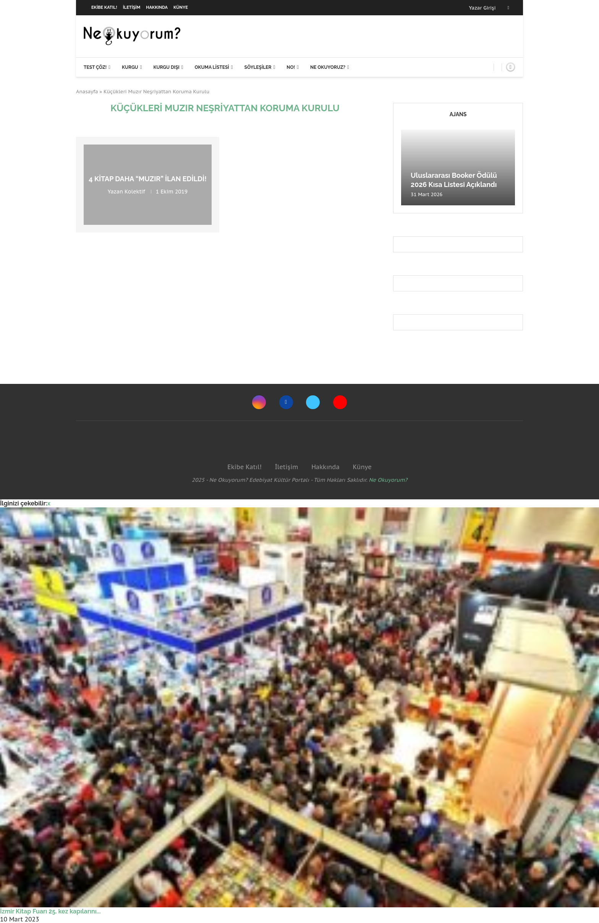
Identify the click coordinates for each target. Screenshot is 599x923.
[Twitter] (313, 402)
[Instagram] (259, 402)
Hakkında (157, 7)
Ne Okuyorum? (388, 479)
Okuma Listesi (211, 67)
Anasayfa (87, 91)
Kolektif (135, 191)
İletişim (132, 7)
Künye (180, 7)
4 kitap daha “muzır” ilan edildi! (147, 179)
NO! (291, 67)
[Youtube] (340, 402)
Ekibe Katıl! (104, 7)
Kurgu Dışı (166, 67)
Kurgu (130, 67)
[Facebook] (508, 7)
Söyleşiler (258, 67)
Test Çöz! (95, 67)
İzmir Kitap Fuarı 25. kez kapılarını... (50, 911)
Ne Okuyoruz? (327, 67)
